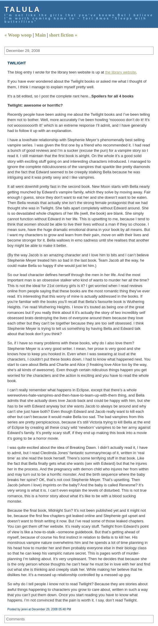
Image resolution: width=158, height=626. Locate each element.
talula (22, 9)
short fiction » (63, 35)
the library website (120, 72)
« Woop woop (18, 35)
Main (40, 35)
